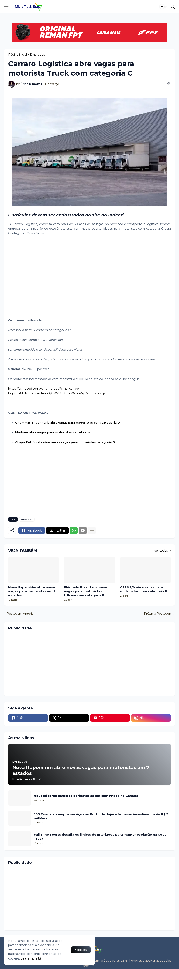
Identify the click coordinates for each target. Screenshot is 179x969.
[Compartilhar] (167, 84)
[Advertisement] (89, 279)
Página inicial (17, 54)
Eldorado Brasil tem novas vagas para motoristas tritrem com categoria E (86, 591)
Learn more (29, 958)
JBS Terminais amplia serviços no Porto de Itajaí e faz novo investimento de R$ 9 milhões (101, 816)
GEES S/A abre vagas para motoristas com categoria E (143, 589)
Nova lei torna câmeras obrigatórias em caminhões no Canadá (86, 796)
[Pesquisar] (173, 6)
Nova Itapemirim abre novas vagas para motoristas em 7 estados (32, 591)
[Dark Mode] (163, 6)
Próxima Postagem (158, 613)
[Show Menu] (6, 6)
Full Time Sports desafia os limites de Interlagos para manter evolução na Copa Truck (100, 837)
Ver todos (161, 550)
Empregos (37, 54)
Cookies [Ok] (81, 950)
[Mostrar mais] (92, 530)
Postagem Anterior (21, 613)
